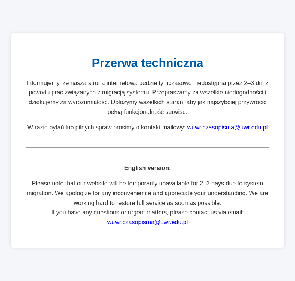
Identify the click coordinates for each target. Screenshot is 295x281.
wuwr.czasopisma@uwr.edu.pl (227, 127)
